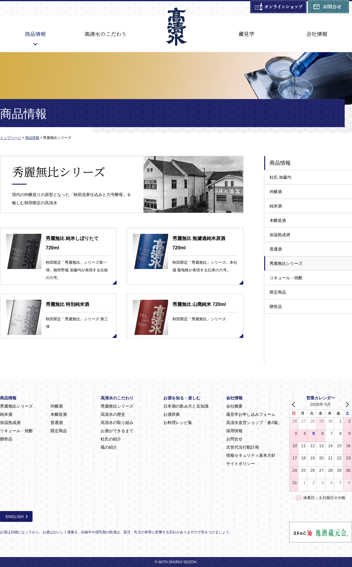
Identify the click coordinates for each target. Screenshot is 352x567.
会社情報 (316, 34)
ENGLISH (14, 516)
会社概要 (234, 406)
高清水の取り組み (117, 422)
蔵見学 (246, 34)
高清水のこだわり (105, 34)
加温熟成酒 (280, 234)
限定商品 (278, 292)
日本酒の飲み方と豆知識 (186, 406)
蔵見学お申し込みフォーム (250, 414)
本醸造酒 (278, 220)
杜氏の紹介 (111, 439)
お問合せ (234, 439)
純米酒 (276, 206)
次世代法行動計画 (242, 447)
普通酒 (276, 249)
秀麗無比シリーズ (286, 263)
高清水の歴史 (113, 414)
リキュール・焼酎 (286, 277)
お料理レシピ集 (177, 422)
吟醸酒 (276, 191)
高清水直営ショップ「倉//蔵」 (254, 422)
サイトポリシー (240, 463)
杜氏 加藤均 (280, 177)
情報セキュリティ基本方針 (250, 455)
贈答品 (276, 306)
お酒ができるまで (117, 430)
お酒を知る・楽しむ (181, 398)
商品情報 (35, 34)
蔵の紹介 (109, 447)
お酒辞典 (171, 414)
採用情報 (234, 430)
